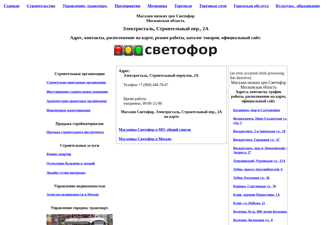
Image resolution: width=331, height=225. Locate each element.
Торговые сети (213, 5)
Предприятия (127, 5)
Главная (11, 5)
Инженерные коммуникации (68, 110)
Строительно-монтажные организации (76, 82)
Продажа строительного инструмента (75, 132)
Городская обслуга (251, 5)
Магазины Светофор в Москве (145, 139)
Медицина (157, 5)
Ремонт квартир (58, 154)
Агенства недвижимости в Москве (72, 194)
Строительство (41, 5)
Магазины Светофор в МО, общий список (155, 130)
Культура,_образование (298, 5)
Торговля (183, 5)
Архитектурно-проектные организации (76, 101)
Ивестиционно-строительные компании (77, 91)
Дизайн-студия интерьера (65, 172)
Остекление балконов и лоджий (70, 163)
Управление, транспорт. (84, 5)
